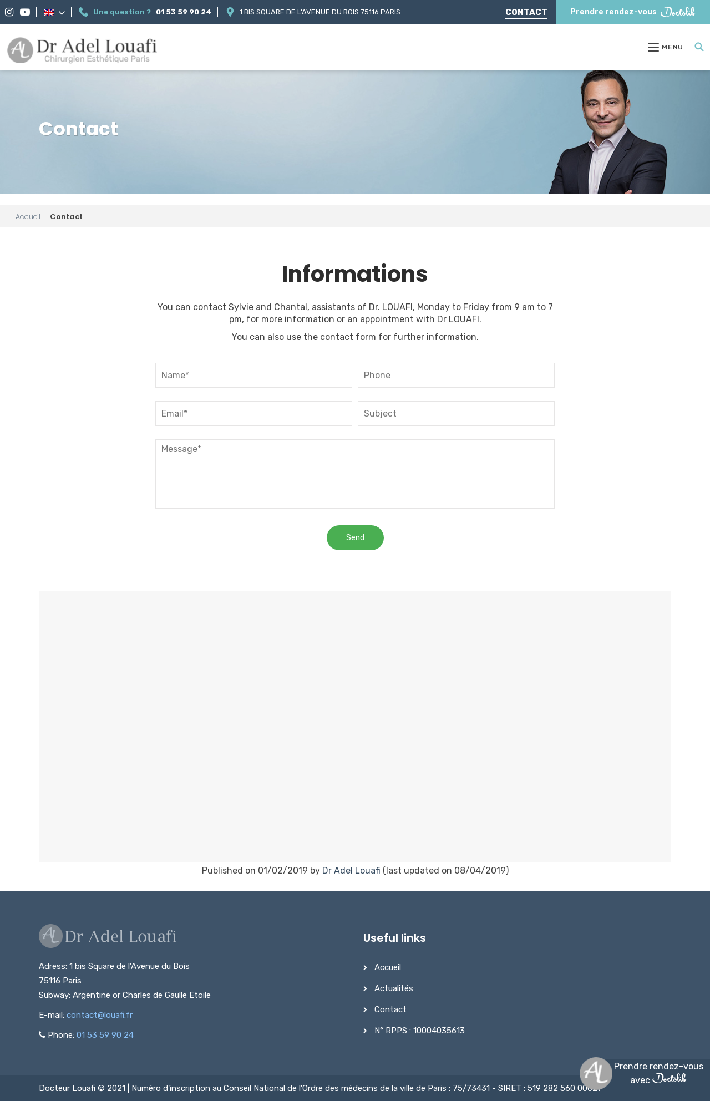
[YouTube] (25, 12)
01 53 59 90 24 (183, 12)
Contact (526, 12)
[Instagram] (9, 12)
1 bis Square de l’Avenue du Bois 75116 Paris (320, 12)
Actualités (393, 988)
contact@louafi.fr (100, 1015)
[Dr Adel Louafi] (83, 51)
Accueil (28, 216)
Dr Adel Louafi (351, 870)
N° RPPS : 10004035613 (419, 1031)
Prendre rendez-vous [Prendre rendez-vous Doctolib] (633, 12)
